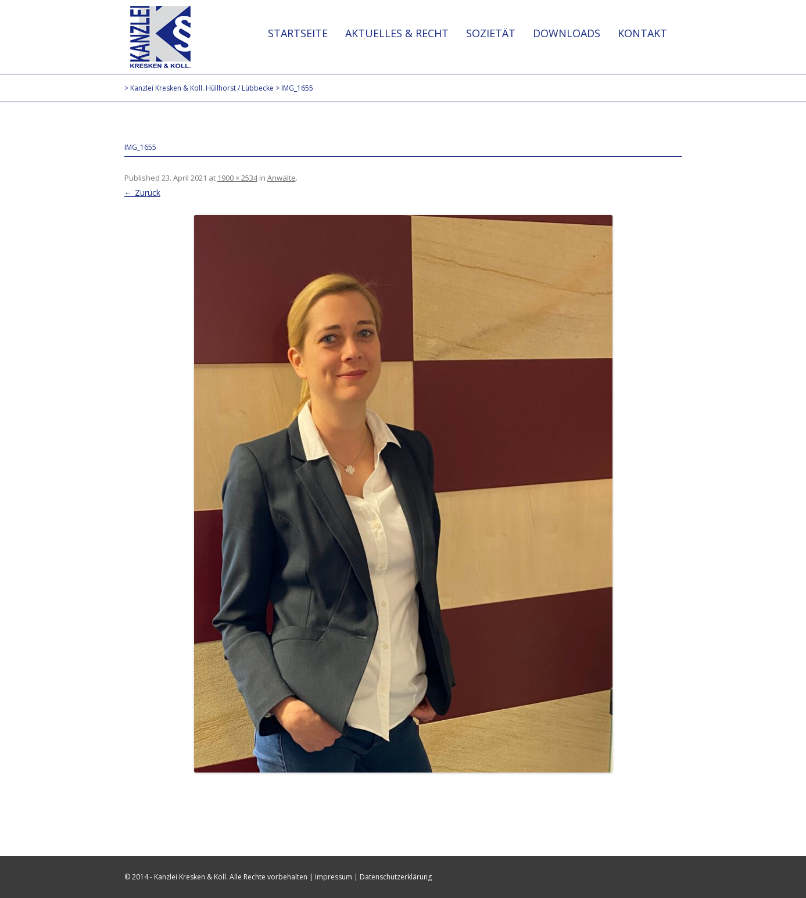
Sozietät (490, 33)
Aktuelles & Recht (397, 33)
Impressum (333, 877)
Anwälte (281, 178)
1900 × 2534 (237, 178)
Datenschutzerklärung (396, 877)
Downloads (566, 33)
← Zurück (142, 192)
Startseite (298, 33)
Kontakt (642, 33)
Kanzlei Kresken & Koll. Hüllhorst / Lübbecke (160, 37)
